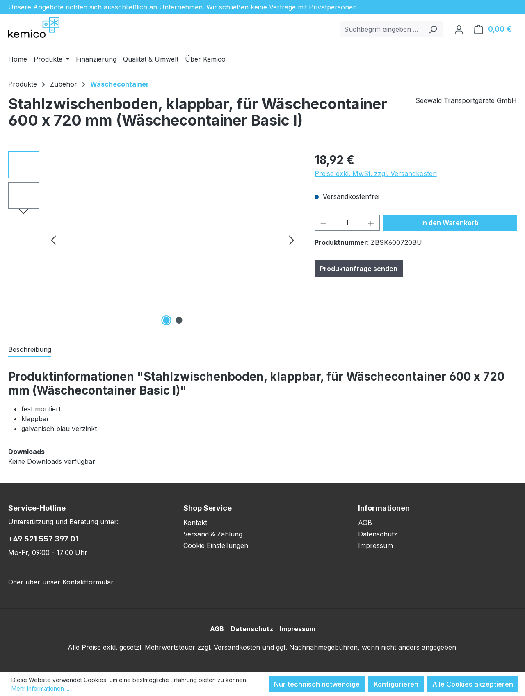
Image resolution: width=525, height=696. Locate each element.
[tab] (29, 349)
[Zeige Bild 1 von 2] (166, 320)
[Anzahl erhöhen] (371, 223)
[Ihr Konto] (459, 29)
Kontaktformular (87, 582)
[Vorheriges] (53, 239)
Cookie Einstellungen (215, 545)
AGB (365, 522)
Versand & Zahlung (212, 534)
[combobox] (382, 29)
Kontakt (195, 522)
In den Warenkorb (450, 223)
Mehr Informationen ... (40, 688)
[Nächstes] (291, 239)
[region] (153, 239)
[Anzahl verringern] (323, 223)
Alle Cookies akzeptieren (472, 684)
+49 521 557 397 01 (43, 538)
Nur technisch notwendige (317, 684)
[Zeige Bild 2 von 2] (179, 320)
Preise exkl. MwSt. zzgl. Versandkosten (376, 173)
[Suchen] (433, 29)
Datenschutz (377, 534)
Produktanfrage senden (358, 269)
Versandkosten (237, 647)
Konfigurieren (396, 684)
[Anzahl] (347, 223)
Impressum (375, 545)
